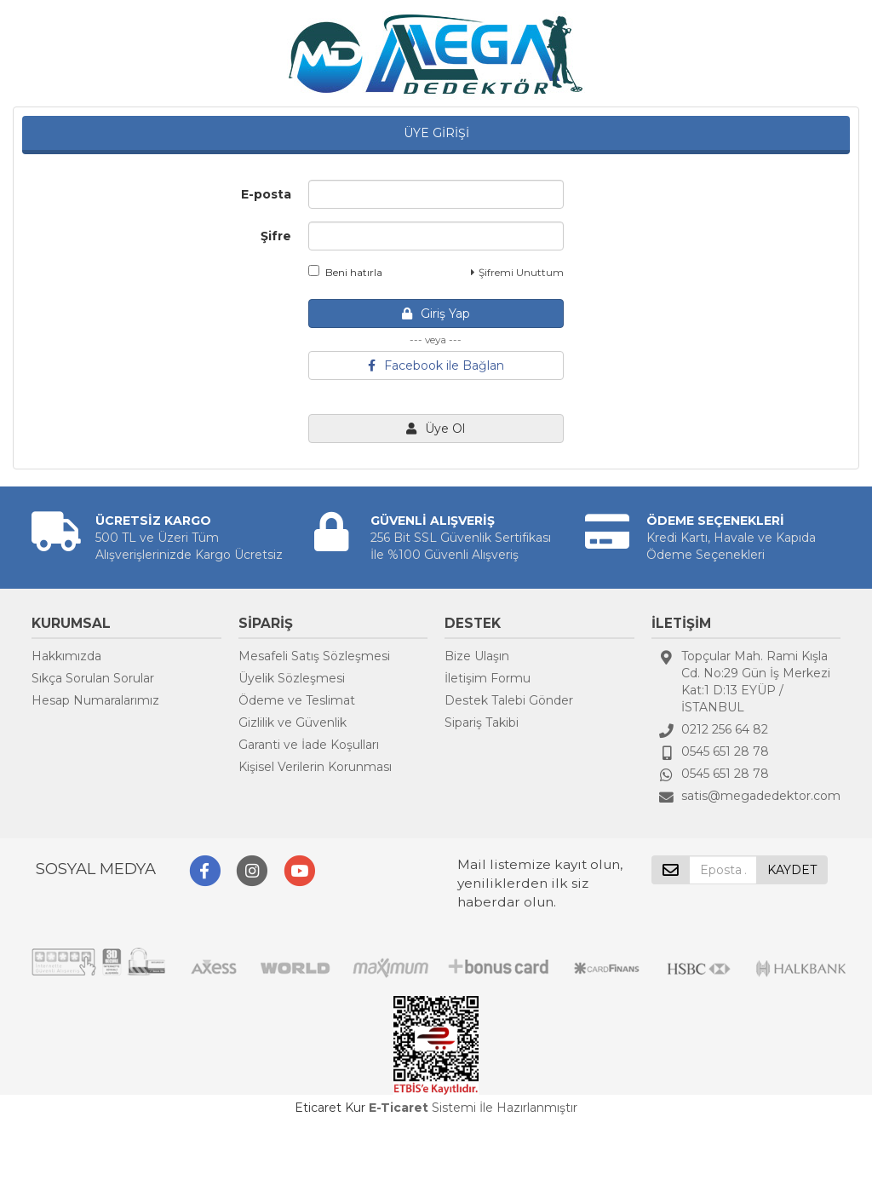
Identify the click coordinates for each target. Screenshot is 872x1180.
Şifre (276, 236)
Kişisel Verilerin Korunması (315, 766)
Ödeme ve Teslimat (296, 700)
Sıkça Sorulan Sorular (93, 678)
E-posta (266, 194)
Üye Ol (435, 428)
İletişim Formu (488, 678)
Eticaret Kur (330, 1107)
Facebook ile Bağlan (436, 365)
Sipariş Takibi (482, 722)
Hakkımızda (66, 656)
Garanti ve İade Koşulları (308, 744)
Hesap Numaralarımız (95, 700)
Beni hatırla (345, 272)
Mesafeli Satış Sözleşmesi (314, 656)
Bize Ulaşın (477, 656)
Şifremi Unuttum (517, 272)
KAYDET (792, 870)
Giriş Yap (436, 313)
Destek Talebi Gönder (509, 700)
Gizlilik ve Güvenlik (292, 722)
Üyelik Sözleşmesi (291, 678)
